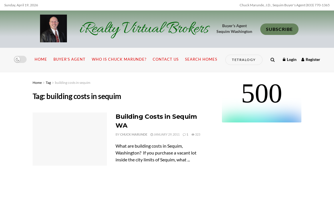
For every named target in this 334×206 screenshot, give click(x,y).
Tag (48, 82)
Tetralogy (244, 60)
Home (41, 59)
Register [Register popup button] (310, 59)
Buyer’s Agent (69, 59)
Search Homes (201, 59)
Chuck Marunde (133, 134)
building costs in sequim (72, 82)
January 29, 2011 (165, 134)
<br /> (261, 101)
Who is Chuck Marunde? (119, 59)
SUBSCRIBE (279, 29)
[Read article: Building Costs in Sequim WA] (70, 139)
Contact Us (166, 59)
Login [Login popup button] (290, 59)
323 (195, 134)
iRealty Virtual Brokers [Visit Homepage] (143, 29)
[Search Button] (273, 59)
